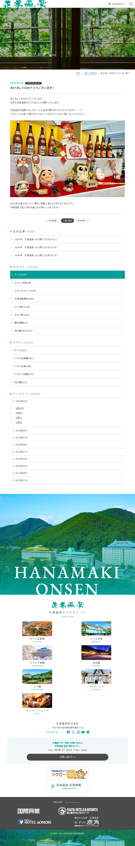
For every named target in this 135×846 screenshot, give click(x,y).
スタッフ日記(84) (23, 282)
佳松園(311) (21, 382)
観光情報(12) (21, 322)
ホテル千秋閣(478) (24, 374)
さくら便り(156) (22, 306)
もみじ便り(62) (22, 314)
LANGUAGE (117, 4)
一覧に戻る (67, 220)
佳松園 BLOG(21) (23, 330)
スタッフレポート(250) (25, 290)
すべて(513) (21, 350)
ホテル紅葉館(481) (24, 358)
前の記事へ (53, 220)
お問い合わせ (66, 756)
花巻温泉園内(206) (24, 298)
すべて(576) (21, 274)
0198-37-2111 (63, 750)
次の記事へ (81, 220)
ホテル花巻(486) (23, 366)
